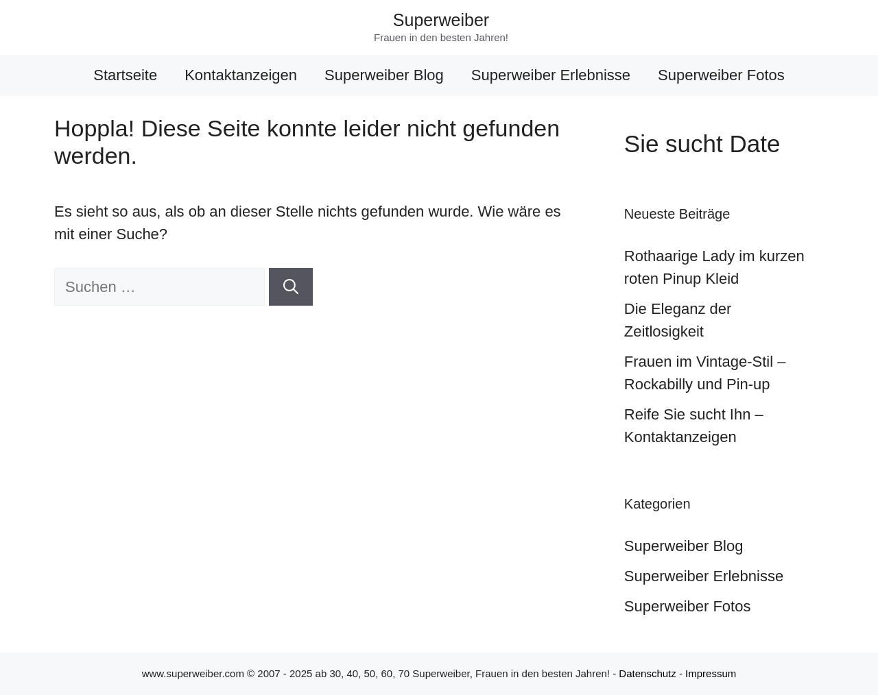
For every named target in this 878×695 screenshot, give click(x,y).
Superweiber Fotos (721, 75)
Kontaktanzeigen (241, 75)
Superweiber (441, 19)
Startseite (125, 75)
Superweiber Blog (384, 75)
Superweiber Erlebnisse (550, 75)
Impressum (710, 673)
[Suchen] (291, 287)
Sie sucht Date (702, 143)
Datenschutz (647, 673)
